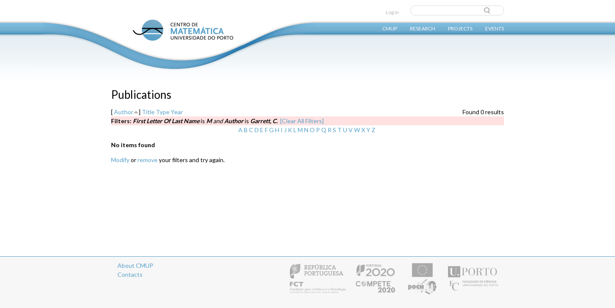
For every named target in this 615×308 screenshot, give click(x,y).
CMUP (389, 28)
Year (177, 112)
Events (494, 28)
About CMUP (135, 265)
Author (123, 112)
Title (148, 112)
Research (422, 28)
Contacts (130, 274)
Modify (120, 159)
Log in (392, 12)
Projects (460, 28)
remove (148, 159)
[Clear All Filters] (302, 120)
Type (163, 112)
